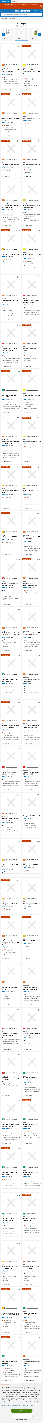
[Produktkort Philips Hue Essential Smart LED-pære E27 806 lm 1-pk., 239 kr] (11, 189)
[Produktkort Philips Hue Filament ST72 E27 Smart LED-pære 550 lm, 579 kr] (11, 1017)
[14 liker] (18, 141)
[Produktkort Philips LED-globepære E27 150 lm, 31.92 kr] (11, 148)
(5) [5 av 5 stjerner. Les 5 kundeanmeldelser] (11, 353)
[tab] (5, 1)
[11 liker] (18, 94)
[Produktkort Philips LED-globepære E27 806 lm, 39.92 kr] (11, 888)
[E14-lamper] (35, 34)
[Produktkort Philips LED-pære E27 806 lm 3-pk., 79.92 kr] (11, 238)
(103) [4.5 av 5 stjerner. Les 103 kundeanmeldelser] (12, 906)
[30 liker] (18, 513)
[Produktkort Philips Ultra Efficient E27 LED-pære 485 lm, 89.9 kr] (32, 1156)
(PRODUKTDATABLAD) (11, 64)
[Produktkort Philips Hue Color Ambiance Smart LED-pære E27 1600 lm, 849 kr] (11, 54)
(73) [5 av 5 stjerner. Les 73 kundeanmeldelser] (32, 541)
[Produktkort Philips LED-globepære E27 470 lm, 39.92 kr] (32, 849)
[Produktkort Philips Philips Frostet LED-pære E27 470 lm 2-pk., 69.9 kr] (32, 1251)
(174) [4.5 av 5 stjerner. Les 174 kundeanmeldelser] (32, 258)
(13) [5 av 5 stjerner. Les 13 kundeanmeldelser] (32, 637)
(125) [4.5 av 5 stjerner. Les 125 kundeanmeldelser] (12, 305)
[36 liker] (18, 841)
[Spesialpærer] (7, 34)
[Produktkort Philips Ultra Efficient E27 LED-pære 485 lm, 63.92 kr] (11, 1156)
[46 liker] (38, 656)
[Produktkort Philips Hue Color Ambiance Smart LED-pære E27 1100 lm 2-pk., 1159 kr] (32, 617)
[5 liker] (39, 181)
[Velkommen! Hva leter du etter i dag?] (22, 14)
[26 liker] (18, 917)
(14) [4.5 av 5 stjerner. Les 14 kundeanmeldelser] (12, 209)
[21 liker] (38, 560)
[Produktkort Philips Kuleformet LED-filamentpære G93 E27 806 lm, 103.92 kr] (32, 54)
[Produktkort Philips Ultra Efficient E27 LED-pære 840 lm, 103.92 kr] (32, 1297)
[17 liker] (18, 231)
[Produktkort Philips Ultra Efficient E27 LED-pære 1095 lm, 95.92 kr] (11, 379)
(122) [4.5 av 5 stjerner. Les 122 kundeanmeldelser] (32, 399)
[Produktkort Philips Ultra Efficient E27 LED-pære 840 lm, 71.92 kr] (32, 1108)
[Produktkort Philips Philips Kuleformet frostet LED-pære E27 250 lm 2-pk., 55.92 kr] (11, 1297)
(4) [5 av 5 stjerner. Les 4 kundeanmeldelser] (11, 1317)
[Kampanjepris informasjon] (32, 79)
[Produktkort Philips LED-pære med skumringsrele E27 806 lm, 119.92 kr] (32, 567)
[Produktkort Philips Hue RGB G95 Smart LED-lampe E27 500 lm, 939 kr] (32, 1017)
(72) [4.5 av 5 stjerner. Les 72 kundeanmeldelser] (32, 683)
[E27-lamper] (21, 34)
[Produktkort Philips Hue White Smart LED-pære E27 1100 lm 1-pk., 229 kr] (32, 663)
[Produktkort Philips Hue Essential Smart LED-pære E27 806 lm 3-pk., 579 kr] (11, 425)
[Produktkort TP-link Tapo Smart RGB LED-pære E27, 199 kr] (11, 284)
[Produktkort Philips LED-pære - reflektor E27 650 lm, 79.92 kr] (32, 332)
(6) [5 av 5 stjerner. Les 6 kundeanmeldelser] (32, 991)
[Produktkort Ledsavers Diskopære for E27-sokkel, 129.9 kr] (32, 802)
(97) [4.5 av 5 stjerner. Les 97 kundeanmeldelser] (12, 122)
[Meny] (2, 11)
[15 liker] (38, 1337)
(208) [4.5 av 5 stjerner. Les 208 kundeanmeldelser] (12, 256)
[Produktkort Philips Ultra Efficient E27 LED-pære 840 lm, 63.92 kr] (32, 1203)
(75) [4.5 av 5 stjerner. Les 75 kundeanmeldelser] (12, 822)
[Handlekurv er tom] (41, 11)
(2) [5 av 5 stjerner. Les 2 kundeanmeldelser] (11, 74)
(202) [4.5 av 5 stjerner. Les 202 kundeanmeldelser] (32, 444)
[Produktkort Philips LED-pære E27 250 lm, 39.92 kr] (32, 925)
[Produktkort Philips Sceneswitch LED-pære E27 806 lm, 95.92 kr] (11, 102)
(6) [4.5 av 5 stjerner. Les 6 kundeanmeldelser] (11, 399)
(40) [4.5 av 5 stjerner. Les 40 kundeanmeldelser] (12, 494)
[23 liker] (18, 560)
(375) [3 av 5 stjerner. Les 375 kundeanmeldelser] (12, 947)
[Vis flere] (39, 34)
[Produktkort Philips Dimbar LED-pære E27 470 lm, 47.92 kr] (32, 474)
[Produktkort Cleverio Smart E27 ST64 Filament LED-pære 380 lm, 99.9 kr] (11, 567)
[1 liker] (18, 371)
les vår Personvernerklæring (25, 1405)
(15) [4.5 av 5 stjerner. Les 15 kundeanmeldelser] (32, 120)
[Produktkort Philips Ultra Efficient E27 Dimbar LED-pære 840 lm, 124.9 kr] (11, 1108)
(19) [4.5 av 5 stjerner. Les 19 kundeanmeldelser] (32, 353)
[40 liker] (38, 231)
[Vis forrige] (3, 34)
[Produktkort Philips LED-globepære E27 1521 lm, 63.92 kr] (32, 425)
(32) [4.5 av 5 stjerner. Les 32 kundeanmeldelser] (32, 818)
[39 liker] (18, 795)
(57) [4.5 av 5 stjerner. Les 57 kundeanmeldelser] (12, 539)
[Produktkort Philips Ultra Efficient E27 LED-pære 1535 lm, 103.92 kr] (11, 663)
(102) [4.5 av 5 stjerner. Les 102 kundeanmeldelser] (32, 867)
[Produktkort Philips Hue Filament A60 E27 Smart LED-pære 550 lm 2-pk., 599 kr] (32, 971)
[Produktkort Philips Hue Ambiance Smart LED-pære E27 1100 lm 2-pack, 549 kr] (11, 710)
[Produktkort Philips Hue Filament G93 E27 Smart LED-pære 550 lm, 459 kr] (11, 332)
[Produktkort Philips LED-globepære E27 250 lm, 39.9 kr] (32, 888)
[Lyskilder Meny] (8, 18)
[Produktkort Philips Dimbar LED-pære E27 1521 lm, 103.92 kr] (32, 238)
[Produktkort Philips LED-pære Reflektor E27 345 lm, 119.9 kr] (11, 971)
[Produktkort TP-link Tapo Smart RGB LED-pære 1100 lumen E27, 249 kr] (32, 189)
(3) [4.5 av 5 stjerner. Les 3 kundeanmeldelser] (11, 776)
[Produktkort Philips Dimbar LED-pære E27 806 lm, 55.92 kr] (32, 379)
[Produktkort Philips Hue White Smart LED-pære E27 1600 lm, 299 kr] (32, 1345)
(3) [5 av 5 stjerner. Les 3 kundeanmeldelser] (11, 730)
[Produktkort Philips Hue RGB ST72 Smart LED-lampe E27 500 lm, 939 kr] (11, 1062)
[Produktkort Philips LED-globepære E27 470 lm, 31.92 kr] (32, 148)
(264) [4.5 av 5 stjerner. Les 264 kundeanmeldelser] (32, 587)
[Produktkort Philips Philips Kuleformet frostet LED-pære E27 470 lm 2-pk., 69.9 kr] (11, 617)
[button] (26, 26)
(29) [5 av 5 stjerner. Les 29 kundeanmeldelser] (12, 167)
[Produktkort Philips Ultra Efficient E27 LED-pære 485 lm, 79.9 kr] (32, 1062)
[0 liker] (39, 1054)
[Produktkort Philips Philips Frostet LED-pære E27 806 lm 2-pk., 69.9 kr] (11, 1251)
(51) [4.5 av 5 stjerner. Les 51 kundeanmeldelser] (12, 587)
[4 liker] (18, 418)
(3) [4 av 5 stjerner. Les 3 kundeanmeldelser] (32, 730)
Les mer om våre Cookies (9, 1405)
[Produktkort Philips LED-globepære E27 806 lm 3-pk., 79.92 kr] (11, 474)
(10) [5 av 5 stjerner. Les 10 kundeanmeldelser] (12, 637)
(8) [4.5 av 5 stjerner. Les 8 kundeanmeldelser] (32, 209)
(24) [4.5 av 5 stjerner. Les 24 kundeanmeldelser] (32, 167)
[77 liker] (18, 277)
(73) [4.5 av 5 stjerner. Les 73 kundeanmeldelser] (32, 943)
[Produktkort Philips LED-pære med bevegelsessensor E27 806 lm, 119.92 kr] (11, 925)
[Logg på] (36, 11)
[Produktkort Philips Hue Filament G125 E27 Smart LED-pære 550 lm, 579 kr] (32, 284)
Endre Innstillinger (21, 1419)
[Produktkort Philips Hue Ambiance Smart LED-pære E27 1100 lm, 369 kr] (11, 802)
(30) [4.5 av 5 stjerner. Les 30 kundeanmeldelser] (32, 494)
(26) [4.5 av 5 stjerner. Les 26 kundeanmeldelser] (12, 991)
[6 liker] (39, 325)
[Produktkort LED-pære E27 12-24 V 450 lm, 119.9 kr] (11, 849)
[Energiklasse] (3, 65)
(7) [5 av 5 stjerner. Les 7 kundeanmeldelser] (32, 1128)
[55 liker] (38, 513)
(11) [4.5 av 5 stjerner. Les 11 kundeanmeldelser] (32, 76)
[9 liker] (39, 371)
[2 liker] (39, 94)
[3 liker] (18, 46)
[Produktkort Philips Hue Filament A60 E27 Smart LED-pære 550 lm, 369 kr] (11, 756)
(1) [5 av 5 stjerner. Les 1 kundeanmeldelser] (32, 305)
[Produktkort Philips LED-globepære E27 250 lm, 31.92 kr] (32, 102)
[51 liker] (38, 418)
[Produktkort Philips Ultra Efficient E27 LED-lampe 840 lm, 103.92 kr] (11, 1345)
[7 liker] (39, 46)
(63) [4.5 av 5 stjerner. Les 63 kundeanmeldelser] (12, 869)
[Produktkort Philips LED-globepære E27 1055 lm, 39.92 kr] (11, 521)
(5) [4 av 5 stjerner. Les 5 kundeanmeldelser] (11, 1223)
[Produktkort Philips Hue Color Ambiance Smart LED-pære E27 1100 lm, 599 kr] (32, 521)
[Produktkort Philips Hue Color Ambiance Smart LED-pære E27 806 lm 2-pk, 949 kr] (32, 710)
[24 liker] (18, 702)
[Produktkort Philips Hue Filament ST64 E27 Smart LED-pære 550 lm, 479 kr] (32, 756)
